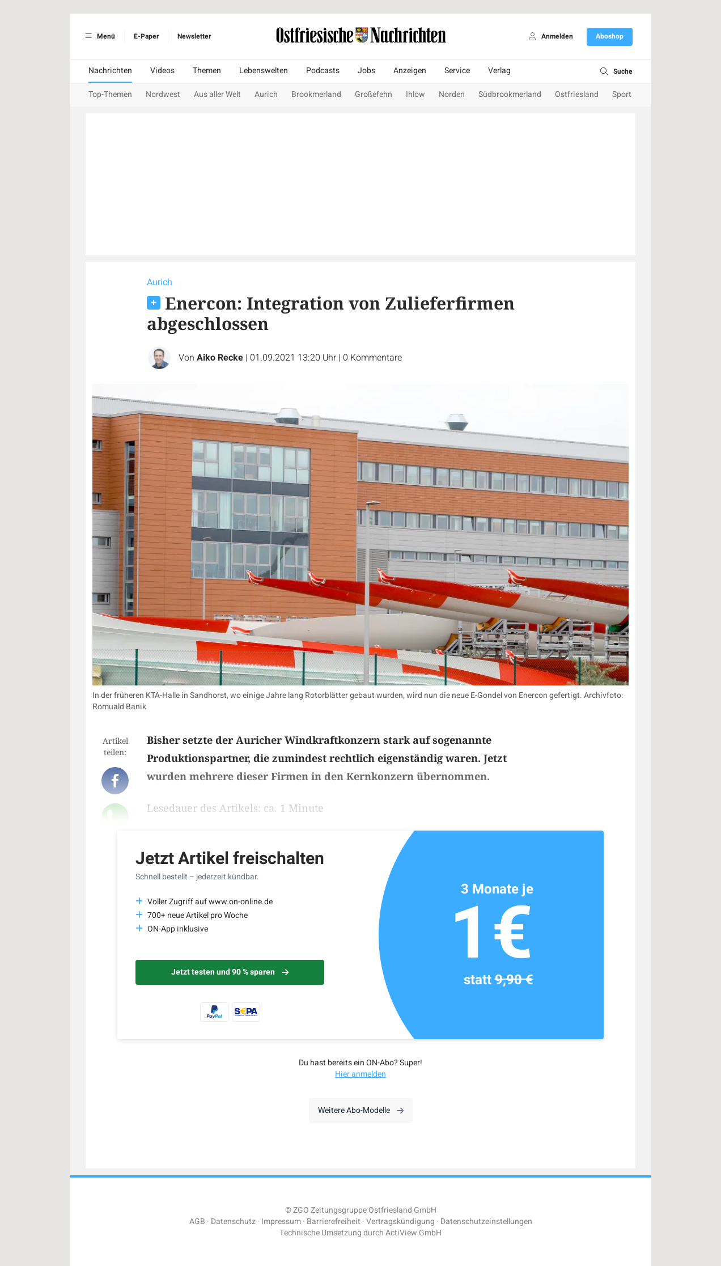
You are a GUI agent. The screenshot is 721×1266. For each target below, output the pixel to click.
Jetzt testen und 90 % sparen (230, 972)
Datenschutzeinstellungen (486, 1221)
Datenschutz (233, 1221)
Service (457, 71)
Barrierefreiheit (333, 1221)
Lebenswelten (263, 71)
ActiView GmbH (413, 1233)
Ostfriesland (577, 94)
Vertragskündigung (400, 1221)
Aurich (266, 94)
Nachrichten (110, 71)
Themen (207, 71)
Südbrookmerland (509, 94)
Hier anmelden (360, 1074)
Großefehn (373, 94)
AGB (197, 1221)
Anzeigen (409, 71)
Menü (98, 36)
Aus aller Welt (217, 94)
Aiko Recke (220, 358)
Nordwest (163, 94)
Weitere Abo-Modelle (361, 1110)
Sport (621, 94)
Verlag (499, 71)
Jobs (366, 71)
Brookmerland (316, 94)
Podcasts (323, 71)
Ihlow (415, 94)
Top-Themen (110, 94)
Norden (452, 94)
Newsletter (194, 36)
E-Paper (146, 36)
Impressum (281, 1221)
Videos (162, 71)
